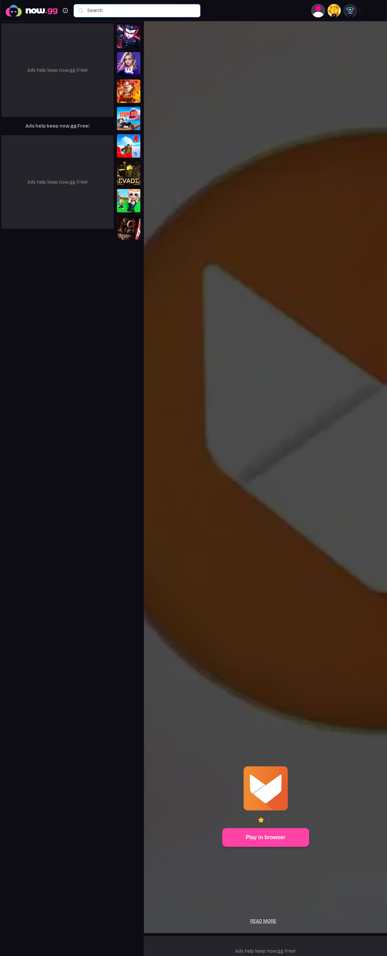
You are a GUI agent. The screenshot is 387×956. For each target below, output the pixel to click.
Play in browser (265, 837)
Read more (263, 921)
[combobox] (140, 11)
